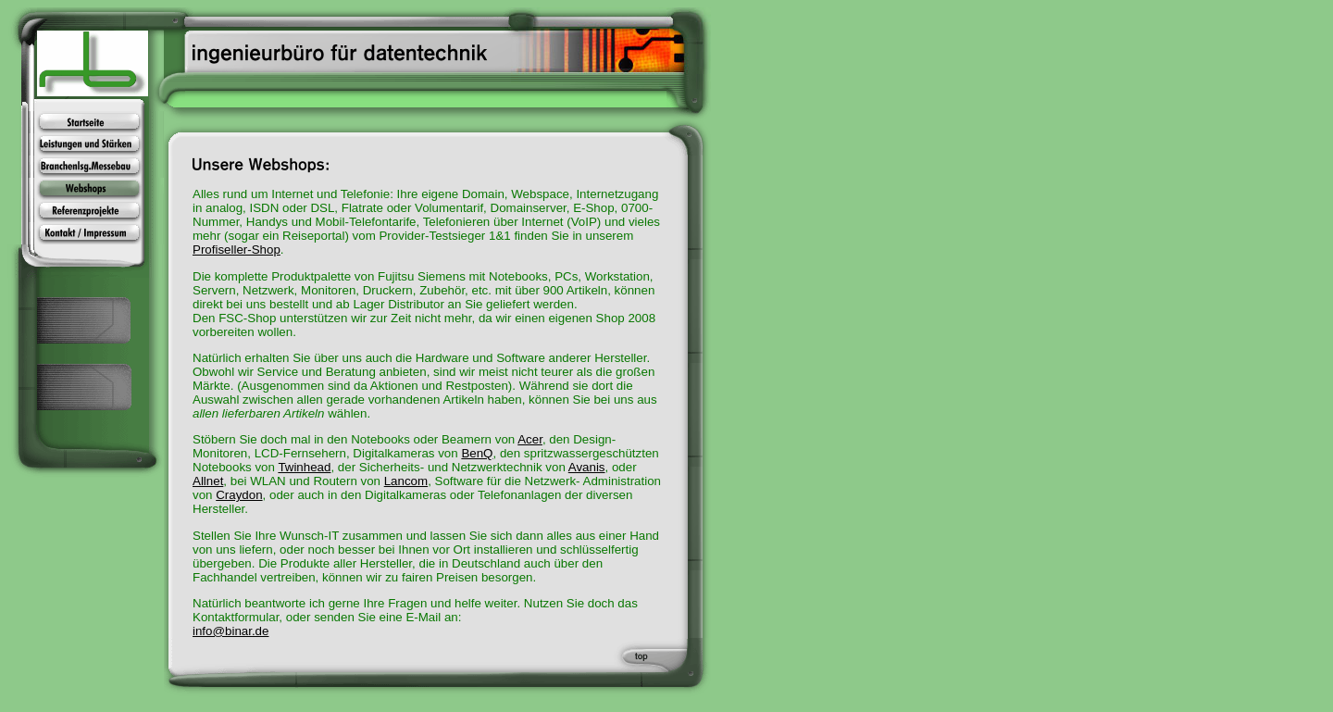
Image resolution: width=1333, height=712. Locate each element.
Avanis (586, 467)
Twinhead (304, 467)
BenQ (476, 453)
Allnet (208, 481)
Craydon (239, 495)
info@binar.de (230, 631)
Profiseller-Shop (236, 249)
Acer (529, 439)
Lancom (406, 481)
